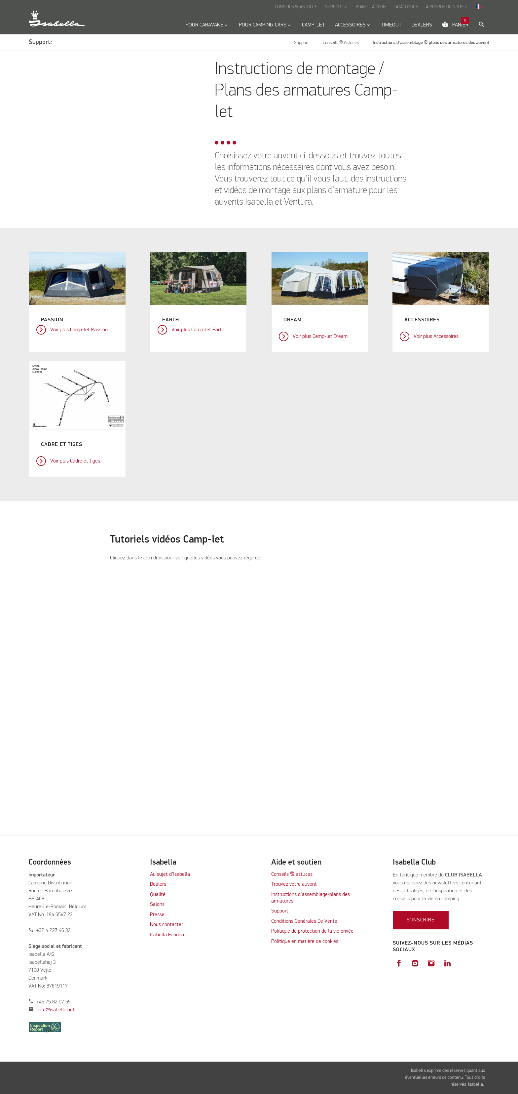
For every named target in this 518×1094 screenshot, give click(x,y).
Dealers (158, 884)
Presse (157, 914)
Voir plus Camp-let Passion (79, 330)
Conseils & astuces (292, 874)
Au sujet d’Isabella (170, 874)
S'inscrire (421, 920)
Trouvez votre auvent (294, 884)
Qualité (158, 894)
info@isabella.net (56, 1010)
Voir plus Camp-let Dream (320, 336)
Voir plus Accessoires (436, 336)
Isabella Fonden (167, 935)
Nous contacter (166, 924)
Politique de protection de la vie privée (312, 931)
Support (279, 911)
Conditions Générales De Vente (304, 921)
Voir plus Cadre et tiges (75, 461)
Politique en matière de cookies (304, 941)
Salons (157, 904)
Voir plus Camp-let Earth (197, 330)
